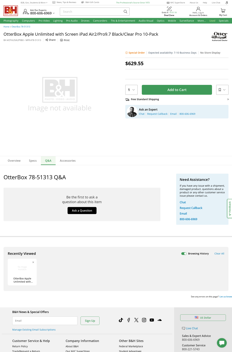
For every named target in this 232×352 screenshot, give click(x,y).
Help (205, 2)
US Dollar (203, 317)
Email (18, 320)
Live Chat (216, 2)
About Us (194, 2)
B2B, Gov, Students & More (34, 2)
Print (64, 40)
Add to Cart (177, 89)
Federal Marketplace (131, 346)
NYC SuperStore (176, 2)
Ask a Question (82, 210)
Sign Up (90, 321)
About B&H (72, 346)
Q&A (48, 161)
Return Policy (20, 346)
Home (6, 27)
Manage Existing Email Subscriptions (34, 329)
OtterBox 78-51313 (21, 27)
